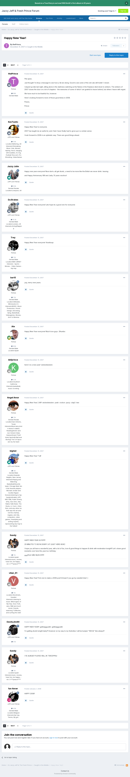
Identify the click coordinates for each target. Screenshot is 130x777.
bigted (13, 451)
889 (13, 93)
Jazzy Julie (13, 166)
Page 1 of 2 (26, 65)
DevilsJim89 (13, 622)
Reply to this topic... (23, 747)
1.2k (13, 257)
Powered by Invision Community (65, 774)
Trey (13, 237)
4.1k (13, 642)
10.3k (13, 219)
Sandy (13, 535)
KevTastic (13, 122)
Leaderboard (70, 18)
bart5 (13, 277)
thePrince (17, 44)
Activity (59, 18)
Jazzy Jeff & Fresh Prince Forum (20, 10)
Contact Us (65, 771)
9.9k (13, 186)
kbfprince (13, 360)
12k (13, 471)
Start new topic (95, 55)
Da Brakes (13, 200)
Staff (13, 24)
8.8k (13, 346)
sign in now (53, 738)
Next (13, 65)
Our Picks (49, 18)
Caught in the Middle (35, 47)
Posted (34, 74)
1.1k (13, 555)
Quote (31, 113)
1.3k (13, 297)
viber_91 (13, 573)
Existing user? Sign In (107, 11)
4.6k (13, 708)
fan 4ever (13, 688)
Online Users (23, 24)
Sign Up (123, 11)
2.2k (13, 380)
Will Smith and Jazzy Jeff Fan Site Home (18, 18)
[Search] (100, 18)
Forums (5, 24)
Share (104, 46)
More (81, 18)
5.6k (13, 141)
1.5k (13, 417)
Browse (39, 19)
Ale (13, 326)
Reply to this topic (116, 55)
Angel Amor (13, 397)
